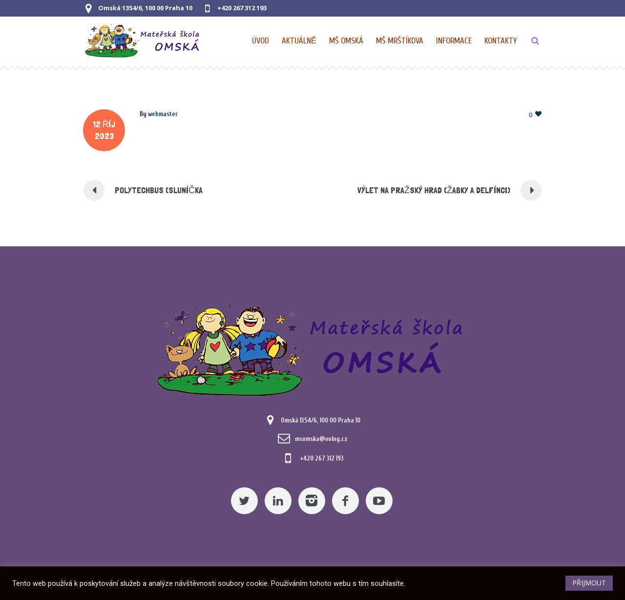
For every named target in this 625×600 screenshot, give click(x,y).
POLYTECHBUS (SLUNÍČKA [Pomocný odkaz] (159, 190)
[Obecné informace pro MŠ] (454, 41)
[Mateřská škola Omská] (312, 348)
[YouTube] (379, 500)
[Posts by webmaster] (163, 114)
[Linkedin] (278, 500)
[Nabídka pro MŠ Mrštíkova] (400, 41)
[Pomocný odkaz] (299, 41)
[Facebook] (345, 500)
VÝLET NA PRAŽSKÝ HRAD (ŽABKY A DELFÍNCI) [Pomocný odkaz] (433, 190)
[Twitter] (244, 500)
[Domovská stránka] (261, 41)
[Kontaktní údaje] (501, 41)
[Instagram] (311, 500)
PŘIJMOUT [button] (589, 582)
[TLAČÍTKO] (535, 41)
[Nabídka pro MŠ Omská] (346, 41)
